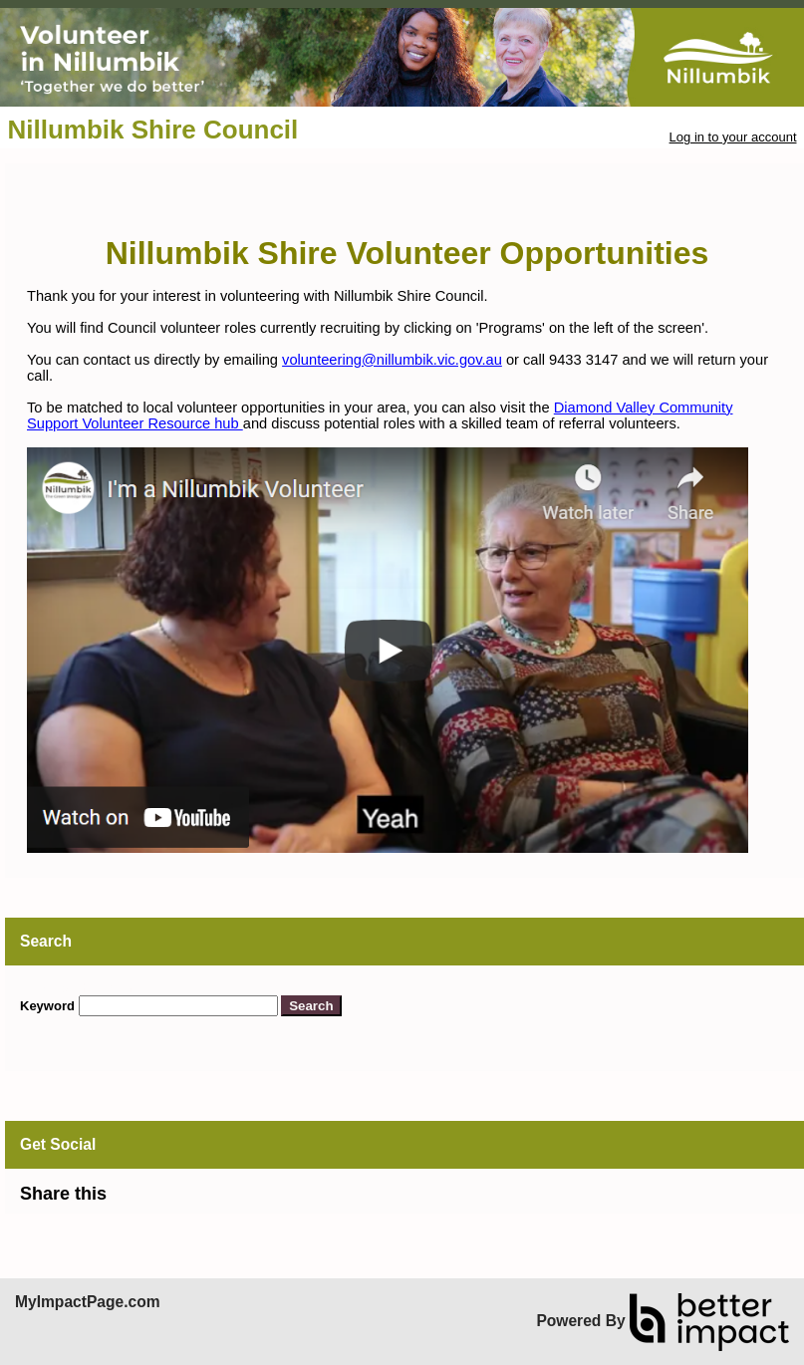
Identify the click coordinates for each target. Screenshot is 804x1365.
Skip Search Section (78, 987)
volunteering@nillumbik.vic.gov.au (392, 360)
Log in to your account (733, 137)
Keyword (47, 1005)
